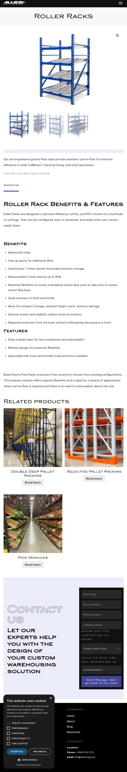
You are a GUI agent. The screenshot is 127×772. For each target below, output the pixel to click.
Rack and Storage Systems (33, 173)
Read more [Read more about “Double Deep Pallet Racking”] (33, 481)
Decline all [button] (40, 751)
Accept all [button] (17, 751)
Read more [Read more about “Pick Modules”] (33, 563)
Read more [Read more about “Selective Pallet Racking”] (94, 477)
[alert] (28, 732)
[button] (117, 35)
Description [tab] (11, 185)
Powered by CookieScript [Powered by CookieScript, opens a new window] (29, 765)
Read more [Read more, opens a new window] (30, 716)
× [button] (50, 698)
